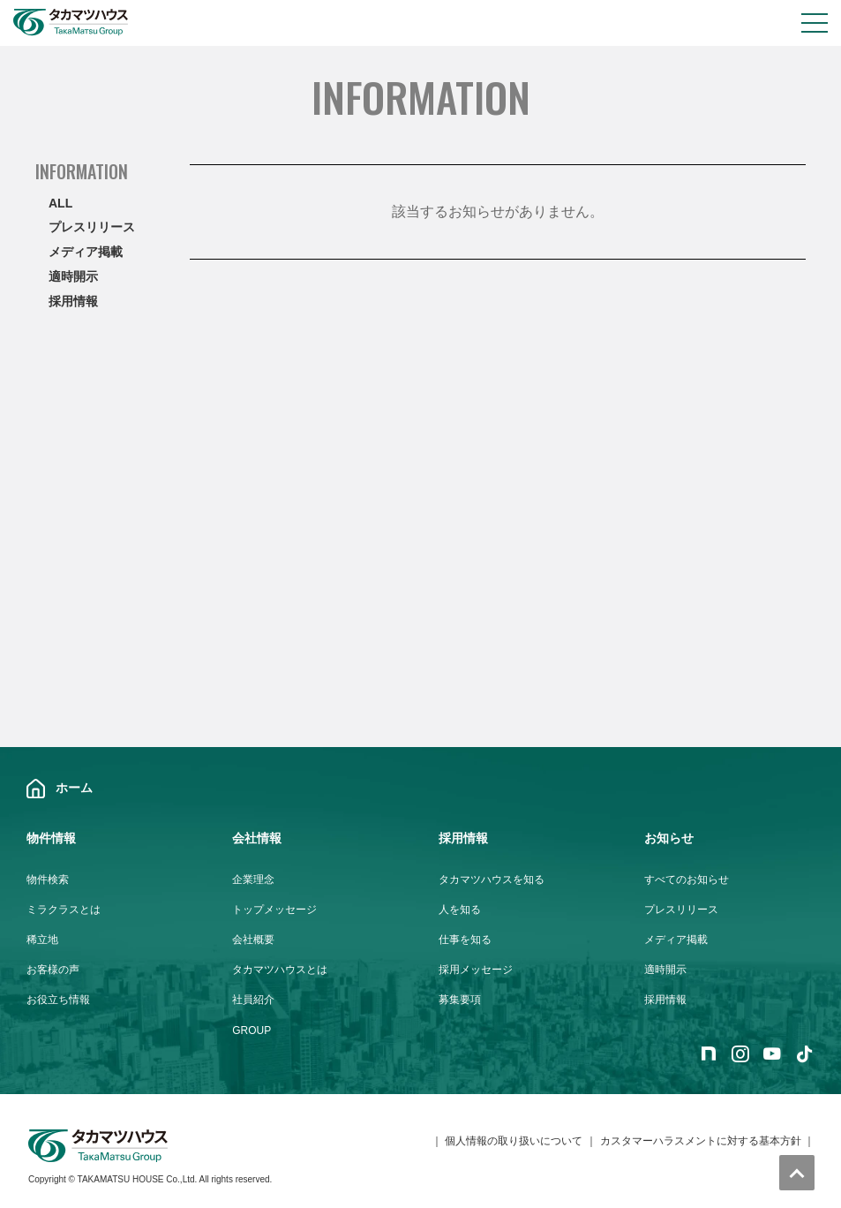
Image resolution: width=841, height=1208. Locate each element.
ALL (60, 203)
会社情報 (257, 838)
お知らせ (669, 838)
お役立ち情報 (58, 999)
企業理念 (253, 879)
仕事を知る (465, 939)
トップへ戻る (797, 1172)
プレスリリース (92, 227)
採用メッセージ (476, 969)
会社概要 (253, 939)
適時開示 (73, 276)
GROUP (251, 1030)
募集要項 (460, 999)
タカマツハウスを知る (491, 879)
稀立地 (42, 939)
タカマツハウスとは (279, 969)
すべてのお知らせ (686, 879)
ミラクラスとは (63, 909)
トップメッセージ (274, 909)
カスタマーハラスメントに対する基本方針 (700, 1141)
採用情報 (73, 301)
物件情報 (51, 838)
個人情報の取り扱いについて (513, 1141)
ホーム (74, 788)
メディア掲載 (86, 252)
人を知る (460, 909)
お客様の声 (52, 969)
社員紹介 (253, 999)
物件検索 (47, 879)
